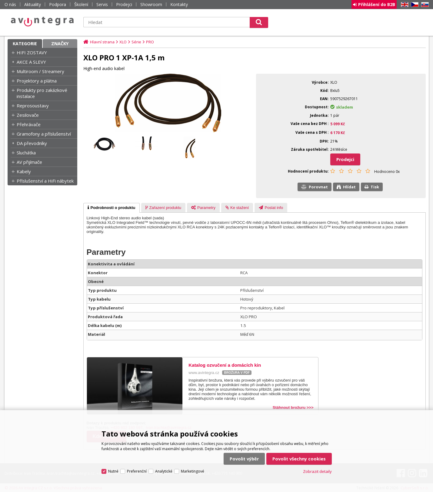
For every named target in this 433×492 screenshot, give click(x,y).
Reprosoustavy (33, 106)
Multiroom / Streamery (40, 71)
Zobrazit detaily (317, 471)
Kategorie (25, 43)
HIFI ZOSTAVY (32, 52)
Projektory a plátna (37, 81)
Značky (60, 43)
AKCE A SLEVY (31, 62)
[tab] (111, 208)
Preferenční (137, 471)
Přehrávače (29, 124)
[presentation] (111, 207)
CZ (413, 4)
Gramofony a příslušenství (44, 134)
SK (423, 4)
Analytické (163, 471)
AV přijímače (29, 162)
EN (403, 4)
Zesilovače (28, 115)
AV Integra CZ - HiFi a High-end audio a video (42, 21)
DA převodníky (32, 143)
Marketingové (192, 471)
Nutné (113, 471)
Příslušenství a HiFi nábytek (45, 181)
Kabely (24, 171)
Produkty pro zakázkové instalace (42, 93)
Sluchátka (26, 153)
